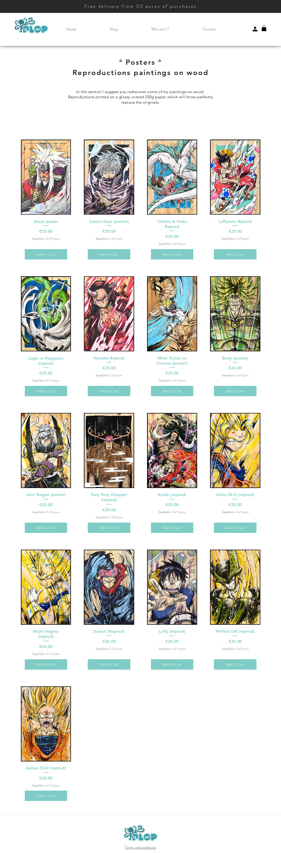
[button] (114, 29)
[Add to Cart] (46, 254)
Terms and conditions (140, 847)
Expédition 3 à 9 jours (46, 239)
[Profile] (255, 29)
